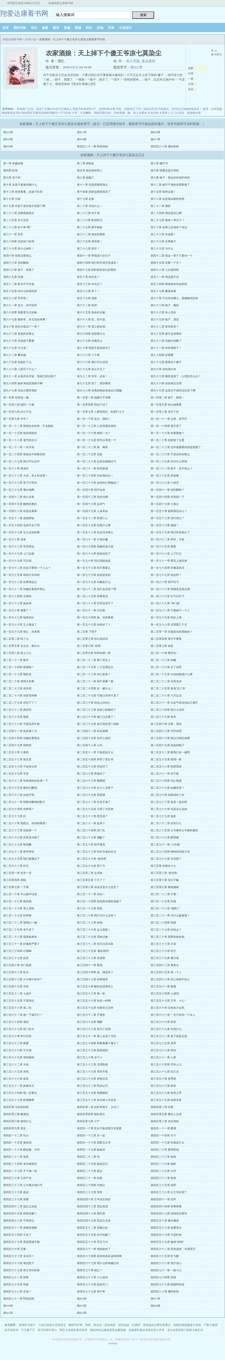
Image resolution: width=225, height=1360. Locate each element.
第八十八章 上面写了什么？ (20, 369)
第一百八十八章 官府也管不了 (95, 603)
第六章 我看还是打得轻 (165, 170)
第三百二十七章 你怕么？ (166, 929)
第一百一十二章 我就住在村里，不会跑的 (28, 426)
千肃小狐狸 (210, 1325)
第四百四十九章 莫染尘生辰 (94, 1220)
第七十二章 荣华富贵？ (165, 326)
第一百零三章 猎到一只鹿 (18, 404)
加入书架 (133, 61)
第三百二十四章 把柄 (163, 922)
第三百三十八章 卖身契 (91, 958)
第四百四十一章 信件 (163, 1199)
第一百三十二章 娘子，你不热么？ (172, 468)
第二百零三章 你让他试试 (92, 638)
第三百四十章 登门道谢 (17, 965)
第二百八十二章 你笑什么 (166, 823)
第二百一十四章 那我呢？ (18, 667)
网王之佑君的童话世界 (73, 1330)
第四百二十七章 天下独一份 (20, 1171)
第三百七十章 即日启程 (17, 1036)
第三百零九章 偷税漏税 (165, 887)
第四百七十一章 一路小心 (166, 1270)
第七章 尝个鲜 (11, 177)
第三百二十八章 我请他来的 (20, 936)
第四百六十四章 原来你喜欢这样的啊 (99, 1256)
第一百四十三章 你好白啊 (92, 496)
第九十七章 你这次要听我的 (20, 390)
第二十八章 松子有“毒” (17, 227)
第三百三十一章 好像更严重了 (21, 943)
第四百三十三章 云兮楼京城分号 (22, 1185)
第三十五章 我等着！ (89, 241)
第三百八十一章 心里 (163, 1057)
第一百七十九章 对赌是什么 (94, 582)
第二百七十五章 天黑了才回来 (95, 809)
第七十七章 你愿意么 (89, 340)
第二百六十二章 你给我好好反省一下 (25, 780)
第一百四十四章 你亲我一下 (167, 496)
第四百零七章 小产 (88, 1121)
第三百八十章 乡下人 (89, 1057)
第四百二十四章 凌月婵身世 (20, 1163)
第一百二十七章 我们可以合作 (21, 461)
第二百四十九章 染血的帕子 (167, 745)
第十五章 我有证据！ (163, 191)
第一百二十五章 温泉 (89, 454)
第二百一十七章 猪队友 (17, 674)
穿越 (67, 28)
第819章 (8, 139)
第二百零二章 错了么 (16, 638)
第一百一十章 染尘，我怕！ (94, 418)
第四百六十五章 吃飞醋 (165, 1256)
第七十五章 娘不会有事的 (166, 333)
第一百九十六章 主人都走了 (20, 624)
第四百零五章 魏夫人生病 (166, 1114)
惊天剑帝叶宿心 (47, 1330)
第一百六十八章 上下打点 (166, 553)
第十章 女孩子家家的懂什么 (20, 184)
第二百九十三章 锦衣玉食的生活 (96, 851)
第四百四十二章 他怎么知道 (20, 1206)
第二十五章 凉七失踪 (16, 220)
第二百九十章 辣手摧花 (91, 844)
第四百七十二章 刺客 (16, 1277)
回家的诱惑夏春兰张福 (187, 1325)
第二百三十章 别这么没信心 (94, 702)
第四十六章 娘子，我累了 (18, 269)
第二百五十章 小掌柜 (16, 752)
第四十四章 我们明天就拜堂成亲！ (98, 262)
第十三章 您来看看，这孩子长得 (22, 191)
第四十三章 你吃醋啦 (16, 262)
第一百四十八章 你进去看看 (20, 511)
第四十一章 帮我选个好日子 (94, 255)
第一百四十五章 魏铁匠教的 (20, 504)
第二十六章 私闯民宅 (89, 220)
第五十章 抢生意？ (88, 277)
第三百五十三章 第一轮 (91, 993)
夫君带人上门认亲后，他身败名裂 (180, 112)
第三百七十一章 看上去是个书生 (96, 1036)
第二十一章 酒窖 (161, 206)
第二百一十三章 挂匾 (163, 660)
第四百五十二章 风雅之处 (92, 1227)
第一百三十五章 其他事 (165, 475)
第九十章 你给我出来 (163, 369)
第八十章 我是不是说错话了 (94, 347)
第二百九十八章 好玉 (16, 865)
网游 (78, 28)
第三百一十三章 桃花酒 (17, 901)
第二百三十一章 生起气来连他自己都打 (174, 702)
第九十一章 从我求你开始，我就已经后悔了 (29, 376)
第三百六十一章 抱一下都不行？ (22, 1014)
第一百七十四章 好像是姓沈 (167, 567)
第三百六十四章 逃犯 (16, 1022)
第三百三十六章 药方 (163, 951)
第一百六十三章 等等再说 (18, 546)
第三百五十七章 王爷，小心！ (169, 1000)
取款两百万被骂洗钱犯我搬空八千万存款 (46, 112)
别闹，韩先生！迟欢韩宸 (100, 1325)
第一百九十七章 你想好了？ (94, 624)
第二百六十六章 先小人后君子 (95, 787)
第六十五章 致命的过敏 (91, 312)
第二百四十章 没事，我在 (166, 724)
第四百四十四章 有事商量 (166, 1206)
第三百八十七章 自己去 (165, 1071)
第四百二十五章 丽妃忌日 (92, 1163)
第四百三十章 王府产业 (17, 1178)
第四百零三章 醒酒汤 (16, 1114)
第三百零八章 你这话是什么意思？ (98, 887)
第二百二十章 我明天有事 (18, 681)
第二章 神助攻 (85, 163)
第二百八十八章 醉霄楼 (165, 837)
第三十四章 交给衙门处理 (18, 241)
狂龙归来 (153, 112)
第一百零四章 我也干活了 (92, 404)
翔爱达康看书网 (24, 13)
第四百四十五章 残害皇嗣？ (20, 1213)
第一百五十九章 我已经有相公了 (170, 532)
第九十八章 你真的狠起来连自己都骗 (99, 390)
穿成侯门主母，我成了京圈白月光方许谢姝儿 (44, 109)
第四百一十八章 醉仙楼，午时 (21, 1149)
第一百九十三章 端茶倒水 (18, 617)
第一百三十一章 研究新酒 (92, 468)
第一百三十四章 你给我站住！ (95, 475)
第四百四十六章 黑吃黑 (91, 1213)
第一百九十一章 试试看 (91, 610)
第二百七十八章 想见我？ (92, 816)
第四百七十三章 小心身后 (92, 1277)
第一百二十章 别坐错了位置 (167, 440)
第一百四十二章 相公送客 (18, 496)
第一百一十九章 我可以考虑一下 (96, 440)
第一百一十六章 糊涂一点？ (94, 433)
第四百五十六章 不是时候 (166, 1234)
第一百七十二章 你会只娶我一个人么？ (27, 567)
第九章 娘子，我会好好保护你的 (170, 177)
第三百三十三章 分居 (163, 943)
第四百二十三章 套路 (163, 1156)
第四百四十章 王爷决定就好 (94, 1199)
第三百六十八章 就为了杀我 (94, 1029)
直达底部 (148, 61)
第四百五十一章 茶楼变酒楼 (20, 1227)
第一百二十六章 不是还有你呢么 (170, 454)
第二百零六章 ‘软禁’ (89, 645)
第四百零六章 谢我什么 (17, 1121)
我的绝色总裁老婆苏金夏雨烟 (108, 1330)
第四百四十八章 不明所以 (18, 1220)
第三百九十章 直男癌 (163, 1078)
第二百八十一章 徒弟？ (91, 823)
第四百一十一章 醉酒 (163, 1128)
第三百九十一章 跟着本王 (18, 1085)
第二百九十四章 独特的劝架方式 (170, 851)
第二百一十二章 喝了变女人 (94, 660)
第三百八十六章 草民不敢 (92, 1071)
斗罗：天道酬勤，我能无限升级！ (92, 112)
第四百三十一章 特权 (89, 1178)
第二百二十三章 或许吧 (17, 688)
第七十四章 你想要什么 (91, 333)
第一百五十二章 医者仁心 (92, 518)
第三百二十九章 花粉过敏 (92, 936)
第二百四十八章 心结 (89, 745)
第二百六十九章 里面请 (91, 794)
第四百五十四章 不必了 (17, 1234)
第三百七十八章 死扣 (163, 1050)
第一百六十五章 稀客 (163, 546)
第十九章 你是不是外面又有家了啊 (24, 206)
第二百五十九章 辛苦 (16, 773)
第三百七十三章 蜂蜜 (16, 1043)
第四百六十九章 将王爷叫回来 (21, 1270)
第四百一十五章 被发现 (17, 1142)
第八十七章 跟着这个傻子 (166, 362)
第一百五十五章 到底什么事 (94, 525)
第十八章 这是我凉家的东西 (167, 198)
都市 (56, 28)
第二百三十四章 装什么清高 (167, 709)
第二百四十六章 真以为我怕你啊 (170, 738)
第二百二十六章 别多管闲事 (20, 695)
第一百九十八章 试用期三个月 (169, 624)
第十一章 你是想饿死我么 (92, 184)
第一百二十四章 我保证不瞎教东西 (24, 454)
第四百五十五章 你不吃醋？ (94, 1234)
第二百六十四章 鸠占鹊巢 (166, 780)
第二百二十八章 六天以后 (166, 695)
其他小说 (30, 39)
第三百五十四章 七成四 (165, 993)
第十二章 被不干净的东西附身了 (170, 184)
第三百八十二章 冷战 (16, 1064)
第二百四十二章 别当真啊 (92, 731)
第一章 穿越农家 (13, 163)
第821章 (82, 132)
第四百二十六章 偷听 (163, 1163)
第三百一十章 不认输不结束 (20, 894)
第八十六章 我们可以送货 (92, 362)
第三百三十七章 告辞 (16, 958)
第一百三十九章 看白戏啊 (18, 489)
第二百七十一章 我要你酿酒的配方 (24, 802)
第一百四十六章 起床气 (91, 504)
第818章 (82, 139)
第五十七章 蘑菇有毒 (163, 291)
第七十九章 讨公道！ (16, 347)
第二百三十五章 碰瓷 (16, 716)
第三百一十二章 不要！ (165, 894)
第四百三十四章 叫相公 (91, 1185)
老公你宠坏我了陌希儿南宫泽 (185, 1330)
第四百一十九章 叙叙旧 (91, 1149)
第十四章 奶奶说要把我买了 (94, 191)
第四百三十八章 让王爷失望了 (169, 1192)
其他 (100, 28)
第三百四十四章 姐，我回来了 (95, 972)
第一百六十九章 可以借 (17, 560)
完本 (111, 28)
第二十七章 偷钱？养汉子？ (167, 220)
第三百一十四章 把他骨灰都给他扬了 (99, 901)
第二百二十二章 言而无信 (166, 681)
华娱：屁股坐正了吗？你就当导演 (136, 109)
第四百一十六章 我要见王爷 (94, 1142)
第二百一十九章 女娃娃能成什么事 (172, 674)
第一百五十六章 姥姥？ (165, 525)
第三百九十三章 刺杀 (163, 1085)
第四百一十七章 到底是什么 (167, 1142)
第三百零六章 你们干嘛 (165, 880)
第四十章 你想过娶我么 (17, 255)
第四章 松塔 (10, 170)
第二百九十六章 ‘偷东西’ (92, 858)
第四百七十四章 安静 (163, 1277)
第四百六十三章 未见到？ (18, 1256)
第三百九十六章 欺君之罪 (166, 1093)
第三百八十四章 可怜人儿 (166, 1064)
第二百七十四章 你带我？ (18, 809)
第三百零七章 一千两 (16, 887)
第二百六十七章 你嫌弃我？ (167, 787)
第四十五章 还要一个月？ (166, 262)
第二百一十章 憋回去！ (165, 653)
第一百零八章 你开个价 (165, 411)
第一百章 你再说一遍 (16, 397)
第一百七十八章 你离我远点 (20, 582)
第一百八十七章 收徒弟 (17, 603)
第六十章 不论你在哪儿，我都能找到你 (174, 298)
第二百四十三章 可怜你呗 (166, 731)
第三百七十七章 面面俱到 (92, 1050)
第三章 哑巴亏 (159, 163)
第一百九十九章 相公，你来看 (21, 631)
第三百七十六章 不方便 (17, 1050)
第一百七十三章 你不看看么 (94, 567)
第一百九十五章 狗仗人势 (166, 617)
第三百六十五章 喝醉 (89, 1022)
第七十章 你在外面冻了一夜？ (21, 326)
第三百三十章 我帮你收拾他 (167, 936)
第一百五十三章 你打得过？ (167, 518)
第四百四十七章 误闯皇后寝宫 (169, 1213)
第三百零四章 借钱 (14, 880)
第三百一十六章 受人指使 (18, 908)
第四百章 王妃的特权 (16, 1107)
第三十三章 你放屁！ (163, 234)
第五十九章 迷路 (87, 298)
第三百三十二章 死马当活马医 (95, 943)
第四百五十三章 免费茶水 (166, 1227)
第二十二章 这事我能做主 (18, 213)
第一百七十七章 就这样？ (166, 575)
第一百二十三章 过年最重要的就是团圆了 (176, 447)
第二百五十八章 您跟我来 (166, 766)
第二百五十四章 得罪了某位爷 (95, 759)
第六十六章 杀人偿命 (163, 312)
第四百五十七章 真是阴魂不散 (21, 1242)
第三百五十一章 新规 (163, 986)
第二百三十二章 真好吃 (17, 709)
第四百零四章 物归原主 (91, 1114)
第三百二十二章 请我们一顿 (20, 922)
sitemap (112, 1343)
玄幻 (34, 28)
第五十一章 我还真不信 (165, 277)
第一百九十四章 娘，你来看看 (95, 617)
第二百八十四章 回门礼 (91, 830)
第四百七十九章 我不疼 (91, 1291)
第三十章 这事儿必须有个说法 (169, 227)
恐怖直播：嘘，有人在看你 (130, 112)
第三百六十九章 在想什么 (166, 1029)
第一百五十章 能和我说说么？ (169, 511)
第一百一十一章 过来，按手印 (169, 418)
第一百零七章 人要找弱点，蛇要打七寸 (100, 411)
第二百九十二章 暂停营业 (18, 851)
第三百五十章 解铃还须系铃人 (95, 986)
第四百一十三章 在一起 (91, 1135)
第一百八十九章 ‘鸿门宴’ (166, 603)
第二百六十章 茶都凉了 (91, 773)
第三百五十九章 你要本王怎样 (95, 1007)
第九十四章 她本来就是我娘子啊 (22, 383)
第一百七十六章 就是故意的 (94, 575)
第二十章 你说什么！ (89, 206)
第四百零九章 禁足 (14, 1128)
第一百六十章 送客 (14, 539)
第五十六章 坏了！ (88, 291)
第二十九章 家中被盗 (89, 227)
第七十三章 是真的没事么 (18, 333)
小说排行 (125, 28)
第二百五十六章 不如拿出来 (20, 766)
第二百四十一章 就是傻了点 (20, 731)
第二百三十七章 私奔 (163, 716)
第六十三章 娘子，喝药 (165, 305)
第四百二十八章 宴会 (89, 1171)
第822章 (136, 67)
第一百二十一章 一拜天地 (18, 447)
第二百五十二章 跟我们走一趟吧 (170, 752)
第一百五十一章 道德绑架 (18, 518)
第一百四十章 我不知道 (91, 489)
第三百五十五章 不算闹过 (18, 1000)
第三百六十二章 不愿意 (91, 1014)
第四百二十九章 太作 (163, 1171)
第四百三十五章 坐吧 (163, 1185)
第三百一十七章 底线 (89, 908)
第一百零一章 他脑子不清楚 (94, 397)
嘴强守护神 (75, 1325)
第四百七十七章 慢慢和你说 (167, 1284)
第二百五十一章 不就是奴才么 (95, 752)
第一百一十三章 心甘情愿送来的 (96, 426)
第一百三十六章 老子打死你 (20, 482)
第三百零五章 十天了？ (91, 880)
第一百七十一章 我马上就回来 (169, 560)
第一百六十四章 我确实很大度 (95, 546)
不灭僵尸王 (28, 1330)
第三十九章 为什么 (162, 248)
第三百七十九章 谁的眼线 (18, 1057)
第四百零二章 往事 (162, 1107)
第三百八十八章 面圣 (16, 1078)
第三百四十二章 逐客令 (165, 965)
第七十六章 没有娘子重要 (18, 340)
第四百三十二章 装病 (163, 1178)
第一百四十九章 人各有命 (92, 511)
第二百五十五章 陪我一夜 (166, 759)
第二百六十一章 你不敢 (165, 773)
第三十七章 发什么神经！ (18, 248)
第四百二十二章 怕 (88, 1156)
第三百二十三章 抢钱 (89, 922)
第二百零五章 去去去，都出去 (21, 645)
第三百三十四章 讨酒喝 (17, 951)
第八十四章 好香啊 (162, 355)
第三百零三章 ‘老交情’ (164, 873)
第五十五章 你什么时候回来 (20, 291)
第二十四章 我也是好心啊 (166, 213)
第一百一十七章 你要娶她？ (167, 433)
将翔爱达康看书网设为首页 (23, 3)
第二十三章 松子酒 (88, 213)
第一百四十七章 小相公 (165, 504)
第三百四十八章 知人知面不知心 (170, 979)
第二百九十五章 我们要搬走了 (21, 858)
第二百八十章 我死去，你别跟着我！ (25, 823)
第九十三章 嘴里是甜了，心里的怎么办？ (176, 376)
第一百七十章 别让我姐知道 (94, 560)
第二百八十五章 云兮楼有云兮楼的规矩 (174, 830)
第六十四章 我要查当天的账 (20, 312)
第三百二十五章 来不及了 (18, 929)
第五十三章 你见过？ (89, 284)
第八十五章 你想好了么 (17, 362)
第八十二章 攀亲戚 (14, 355)
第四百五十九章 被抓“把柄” (167, 1242)
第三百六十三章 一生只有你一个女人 (173, 1014)
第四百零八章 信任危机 (165, 1121)
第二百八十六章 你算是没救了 (21, 837)
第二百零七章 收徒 (162, 645)
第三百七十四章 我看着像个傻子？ (98, 1043)
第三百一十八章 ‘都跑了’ (166, 908)
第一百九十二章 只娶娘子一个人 (170, 610)
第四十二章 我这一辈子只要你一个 (172, 255)
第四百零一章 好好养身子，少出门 (98, 1107)
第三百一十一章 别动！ (91, 894)
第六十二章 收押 (87, 305)
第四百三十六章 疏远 (16, 1192)
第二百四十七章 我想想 (17, 745)
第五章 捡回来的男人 (89, 170)
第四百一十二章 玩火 (16, 1135)
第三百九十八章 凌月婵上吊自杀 (96, 1100)
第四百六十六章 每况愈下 (18, 1263)
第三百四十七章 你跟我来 (92, 979)
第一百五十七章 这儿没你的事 (21, 532)
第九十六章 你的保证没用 (166, 383)
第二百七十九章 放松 (163, 816)
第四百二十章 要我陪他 (165, 1149)
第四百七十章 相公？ (89, 1270)
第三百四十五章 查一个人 (166, 972)
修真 (45, 28)
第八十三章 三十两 (88, 355)
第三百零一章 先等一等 (17, 873)
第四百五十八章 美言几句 (92, 1242)
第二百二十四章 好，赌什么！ (95, 688)
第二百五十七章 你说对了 (92, 766)
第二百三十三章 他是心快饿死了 (96, 709)
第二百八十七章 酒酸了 (91, 837)
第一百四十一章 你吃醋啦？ (167, 489)
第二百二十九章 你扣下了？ (20, 702)
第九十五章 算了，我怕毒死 (94, 383)
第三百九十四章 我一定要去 (20, 1093)
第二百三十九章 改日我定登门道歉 (98, 724)
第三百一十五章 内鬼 (163, 901)
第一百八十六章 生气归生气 (167, 596)
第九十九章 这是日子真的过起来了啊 (173, 390)
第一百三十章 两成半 (16, 468)
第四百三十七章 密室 (89, 1192)
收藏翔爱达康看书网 (60, 3)
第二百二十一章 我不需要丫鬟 (95, 681)
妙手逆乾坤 (11, 1330)
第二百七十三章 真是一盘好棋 (169, 802)
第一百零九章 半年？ (16, 418)
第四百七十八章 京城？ (17, 1291)
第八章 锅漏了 (85, 177)
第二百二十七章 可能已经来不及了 (98, 695)
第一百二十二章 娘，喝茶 (92, 447)
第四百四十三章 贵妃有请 (92, 1206)
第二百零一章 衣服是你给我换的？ (172, 631)
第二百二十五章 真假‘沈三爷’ (168, 688)
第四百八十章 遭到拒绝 (165, 146)
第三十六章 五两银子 (163, 241)
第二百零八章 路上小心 (17, 653)
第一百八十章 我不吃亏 (165, 582)
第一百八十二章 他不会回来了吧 (96, 589)
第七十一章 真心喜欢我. (91, 326)
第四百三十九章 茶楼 (16, 1199)
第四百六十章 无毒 (14, 1249)
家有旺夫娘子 (27, 1325)
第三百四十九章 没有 (16, 986)
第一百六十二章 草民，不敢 (167, 539)
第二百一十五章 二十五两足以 (95, 667)
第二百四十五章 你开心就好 (94, 738)
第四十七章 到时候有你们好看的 (96, 269)
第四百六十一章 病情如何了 (94, 1249)
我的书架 (19, 28)
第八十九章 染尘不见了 (91, 369)
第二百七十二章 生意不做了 (94, 802)
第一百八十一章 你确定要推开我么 (24, 589)
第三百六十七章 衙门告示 (18, 1029)
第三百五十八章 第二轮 (17, 1007)
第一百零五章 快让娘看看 (166, 404)
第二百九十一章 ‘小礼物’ (166, 844)
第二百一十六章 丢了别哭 (166, 667)
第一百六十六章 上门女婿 (18, 553)
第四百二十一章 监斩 (16, 1156)
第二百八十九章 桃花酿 (17, 844)
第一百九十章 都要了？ (17, 610)
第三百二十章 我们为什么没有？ (96, 915)
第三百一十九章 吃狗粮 (17, 915)
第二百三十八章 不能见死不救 (21, 724)
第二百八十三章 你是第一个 (20, 830)
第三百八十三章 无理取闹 (92, 1064)
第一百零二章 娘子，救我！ (167, 397)
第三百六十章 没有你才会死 (167, 1007)
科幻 (89, 28)
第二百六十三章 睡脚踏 (91, 780)
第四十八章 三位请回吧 (165, 269)
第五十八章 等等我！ (16, 298)
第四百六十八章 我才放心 (166, 1263)
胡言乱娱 (123, 1325)
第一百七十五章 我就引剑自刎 (21, 575)
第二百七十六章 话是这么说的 (169, 809)
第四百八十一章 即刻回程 (92, 146)
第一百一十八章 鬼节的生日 (20, 440)
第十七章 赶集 (85, 198)
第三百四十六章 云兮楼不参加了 (22, 979)
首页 (5, 28)
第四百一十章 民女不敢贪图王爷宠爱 (99, 1128)
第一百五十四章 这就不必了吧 (21, 525)
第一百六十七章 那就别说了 (94, 553)
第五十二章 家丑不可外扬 (18, 284)
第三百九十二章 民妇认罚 (92, 1085)
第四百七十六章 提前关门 (92, 1284)
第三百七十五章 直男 (163, 1043)
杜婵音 (136, 1325)
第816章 (8, 146)
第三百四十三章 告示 (16, 972)
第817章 (155, 139)
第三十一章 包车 (13, 234)
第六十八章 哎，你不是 (91, 319)
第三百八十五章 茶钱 (16, 1071)
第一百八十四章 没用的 (17, 596)
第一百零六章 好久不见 (17, 411)
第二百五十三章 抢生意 (17, 759)
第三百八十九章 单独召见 (92, 1078)
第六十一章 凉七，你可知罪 (20, 305)
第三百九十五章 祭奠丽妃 (92, 1093)
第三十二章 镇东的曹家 (91, 234)
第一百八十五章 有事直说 (92, 596)
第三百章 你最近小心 (163, 865)
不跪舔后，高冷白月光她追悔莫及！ (180, 109)
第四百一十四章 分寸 (163, 1135)
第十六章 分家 (11, 198)
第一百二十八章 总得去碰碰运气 (96, 461)
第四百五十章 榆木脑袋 (165, 1220)
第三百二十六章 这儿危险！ (94, 929)
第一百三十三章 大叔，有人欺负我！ (25, 475)
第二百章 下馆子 (87, 631)
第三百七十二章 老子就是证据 (169, 1036)
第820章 (155, 132)
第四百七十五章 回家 (16, 1284)
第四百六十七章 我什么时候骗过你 (98, 1263)
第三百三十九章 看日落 (165, 958)
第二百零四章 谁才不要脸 (166, 638)
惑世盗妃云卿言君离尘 (157, 1325)
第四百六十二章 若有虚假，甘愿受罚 (173, 1249)
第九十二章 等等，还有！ (92, 376)
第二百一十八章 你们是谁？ (94, 674)
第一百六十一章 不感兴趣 (92, 539)
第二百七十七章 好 (14, 816)
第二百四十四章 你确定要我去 (21, 738)
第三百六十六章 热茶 (163, 1022)
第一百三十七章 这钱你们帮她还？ (98, 482)
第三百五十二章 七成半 (17, 993)
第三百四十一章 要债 (89, 965)
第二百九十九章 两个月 (91, 865)
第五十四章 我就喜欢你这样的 (169, 284)
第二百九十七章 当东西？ (166, 858)
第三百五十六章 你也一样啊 (94, 1000)
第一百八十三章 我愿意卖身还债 (170, 589)
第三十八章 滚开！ (88, 248)
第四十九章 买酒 (13, 277)
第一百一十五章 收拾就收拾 (20, 433)
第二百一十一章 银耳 (16, 660)
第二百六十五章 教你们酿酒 (20, 787)
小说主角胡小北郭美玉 (52, 1325)
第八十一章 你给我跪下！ (166, 347)
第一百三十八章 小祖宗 (165, 482)
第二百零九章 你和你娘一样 (94, 653)
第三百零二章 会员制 (89, 873)
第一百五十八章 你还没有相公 (95, 532)
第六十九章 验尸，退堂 (165, 319)
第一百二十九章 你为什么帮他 (169, 461)
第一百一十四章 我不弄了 (166, 426)
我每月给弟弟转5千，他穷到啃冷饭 (94, 109)
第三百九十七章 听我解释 (18, 1100)
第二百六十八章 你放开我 (18, 794)
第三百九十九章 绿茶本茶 (166, 1100)
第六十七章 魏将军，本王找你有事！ (25, 319)
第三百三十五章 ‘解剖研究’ (93, 951)
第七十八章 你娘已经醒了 (166, 340)
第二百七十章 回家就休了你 (167, 794)
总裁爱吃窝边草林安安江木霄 (146, 1330)
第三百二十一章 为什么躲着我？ (170, 915)
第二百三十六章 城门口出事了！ (96, 716)
